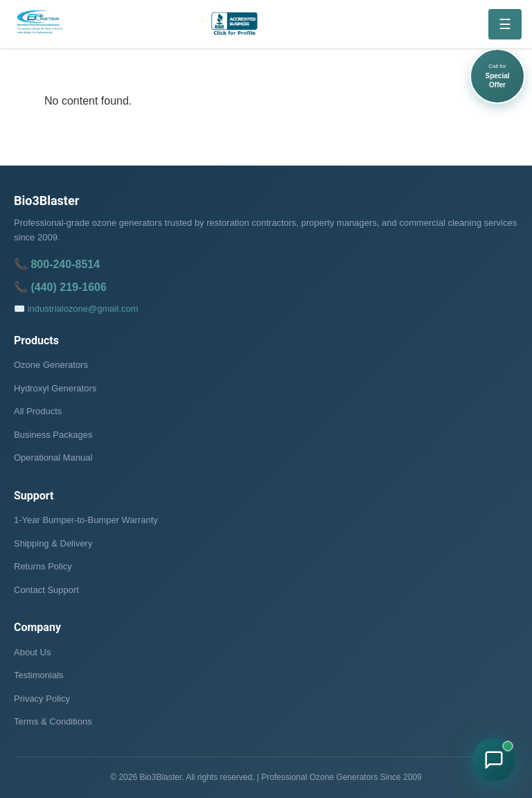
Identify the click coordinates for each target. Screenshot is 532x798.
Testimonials (39, 675)
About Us (32, 652)
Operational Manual (53, 457)
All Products (38, 411)
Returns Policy (43, 566)
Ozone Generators (51, 365)
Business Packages (53, 434)
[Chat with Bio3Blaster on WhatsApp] (493, 759)
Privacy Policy (42, 698)
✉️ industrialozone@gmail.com (76, 308)
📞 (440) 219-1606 (60, 287)
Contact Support (46, 590)
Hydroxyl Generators (55, 388)
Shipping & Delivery (53, 543)
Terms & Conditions (53, 721)
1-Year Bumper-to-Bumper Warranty (86, 520)
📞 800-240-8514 (57, 264)
